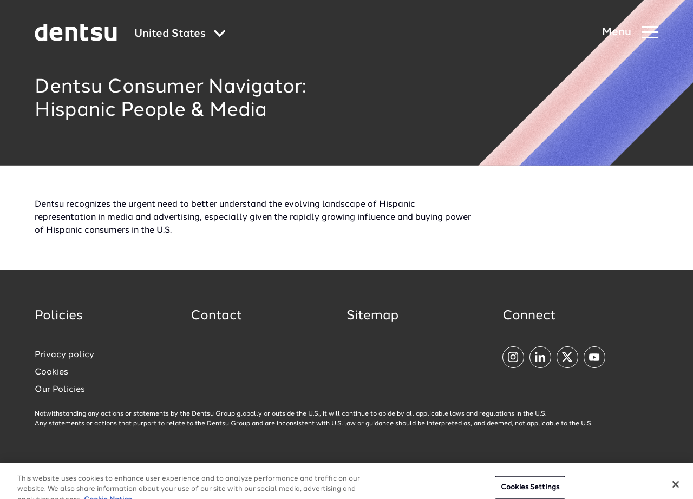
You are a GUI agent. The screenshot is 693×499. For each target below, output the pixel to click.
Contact (217, 316)
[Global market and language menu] (180, 34)
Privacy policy (64, 355)
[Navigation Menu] (630, 33)
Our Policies (60, 389)
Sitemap (372, 316)
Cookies (51, 372)
